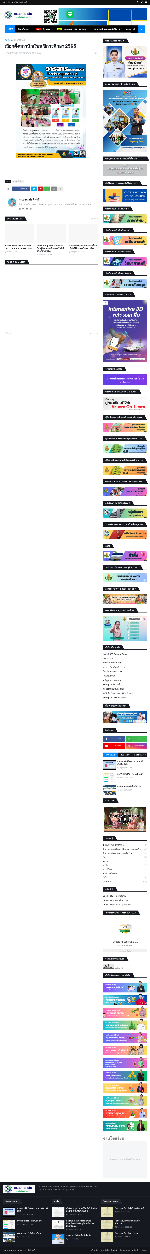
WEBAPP (125, 861)
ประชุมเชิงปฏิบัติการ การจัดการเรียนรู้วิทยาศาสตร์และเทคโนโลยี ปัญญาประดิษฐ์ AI (50, 248)
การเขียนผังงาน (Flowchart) (130, 774)
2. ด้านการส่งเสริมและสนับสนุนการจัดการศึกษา (125, 849)
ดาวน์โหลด (125, 869)
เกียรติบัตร (125, 881)
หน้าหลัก (6, 2)
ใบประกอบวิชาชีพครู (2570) (127, 1233)
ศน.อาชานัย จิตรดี (29, 199)
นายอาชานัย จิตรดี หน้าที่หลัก (78, 1235)
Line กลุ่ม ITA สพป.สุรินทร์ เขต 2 (116, 900)
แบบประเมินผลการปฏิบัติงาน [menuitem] (107, 29)
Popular (110, 754)
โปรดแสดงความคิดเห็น (129, 1250)
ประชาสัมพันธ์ (19, 40)
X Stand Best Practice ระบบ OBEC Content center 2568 (18, 247)
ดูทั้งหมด (94, 218)
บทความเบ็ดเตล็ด (125, 873)
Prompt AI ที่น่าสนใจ (112, 684)
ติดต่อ (144, 1250)
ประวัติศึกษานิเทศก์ (19, 2)
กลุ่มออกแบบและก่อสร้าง (113, 689)
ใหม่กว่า (9, 333)
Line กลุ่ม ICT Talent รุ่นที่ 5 (114, 895)
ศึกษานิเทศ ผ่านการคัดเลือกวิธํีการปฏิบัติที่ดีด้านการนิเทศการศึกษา (83, 247)
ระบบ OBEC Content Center (115, 654)
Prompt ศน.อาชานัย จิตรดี (114, 697)
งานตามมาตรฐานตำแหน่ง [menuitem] (75, 29)
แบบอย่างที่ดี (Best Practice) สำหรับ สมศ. (130, 762)
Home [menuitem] (10, 29)
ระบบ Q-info (108, 658)
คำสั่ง (125, 865)
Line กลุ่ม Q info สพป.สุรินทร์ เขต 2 (117, 904)
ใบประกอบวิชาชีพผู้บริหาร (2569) (129, 1208)
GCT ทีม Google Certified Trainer (118, 693)
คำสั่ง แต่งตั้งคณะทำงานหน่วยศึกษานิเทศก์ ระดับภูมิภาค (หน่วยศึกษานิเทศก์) (80, 1224)
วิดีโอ (125, 877)
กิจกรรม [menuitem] (46, 29)
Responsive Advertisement (125, 1159)
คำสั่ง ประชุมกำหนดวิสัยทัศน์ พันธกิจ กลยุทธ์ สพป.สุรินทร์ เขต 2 (81, 1209)
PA (125, 857)
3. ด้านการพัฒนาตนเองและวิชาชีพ (125, 853)
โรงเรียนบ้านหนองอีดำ (112, 671)
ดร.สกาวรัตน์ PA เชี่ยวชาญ (114, 667)
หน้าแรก (8, 40)
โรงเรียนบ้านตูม (109, 675)
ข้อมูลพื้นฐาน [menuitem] (23, 29)
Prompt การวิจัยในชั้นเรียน (129, 786)
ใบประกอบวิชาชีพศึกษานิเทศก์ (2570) (127, 1222)
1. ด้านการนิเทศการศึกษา (125, 845)
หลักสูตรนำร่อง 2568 (112, 680)
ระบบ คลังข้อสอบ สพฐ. (112, 662)
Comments (140, 754)
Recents (125, 754)
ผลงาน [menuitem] (129, 29)
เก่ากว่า (93, 333)
